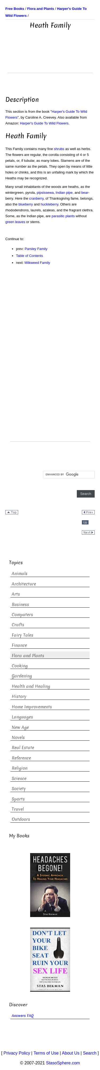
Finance (19, 645)
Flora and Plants (28, 656)
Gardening (22, 676)
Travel (18, 809)
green (9, 222)
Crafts (18, 625)
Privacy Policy (16, 1053)
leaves (20, 222)
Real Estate (23, 747)
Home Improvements (32, 707)
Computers (22, 614)
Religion (19, 768)
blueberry (25, 204)
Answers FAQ (23, 1015)
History (19, 696)
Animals (19, 573)
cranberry (36, 198)
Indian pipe (64, 193)
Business (20, 604)
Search (90, 1053)
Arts (16, 594)
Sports (18, 799)
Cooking (20, 666)
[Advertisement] (50, 59)
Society (19, 789)
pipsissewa (45, 193)
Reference (21, 758)
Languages (22, 717)
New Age (20, 727)
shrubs (59, 149)
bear (84, 193)
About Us (70, 1053)
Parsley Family (36, 249)
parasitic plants (63, 216)
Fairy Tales (22, 635)
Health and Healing (31, 686)
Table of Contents (29, 256)
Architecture (24, 584)
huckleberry (49, 204)
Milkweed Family (37, 263)
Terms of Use (46, 1053)
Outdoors (21, 819)
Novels (18, 737)
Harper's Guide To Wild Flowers (44, 123)
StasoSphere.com (63, 1063)
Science (19, 778)
